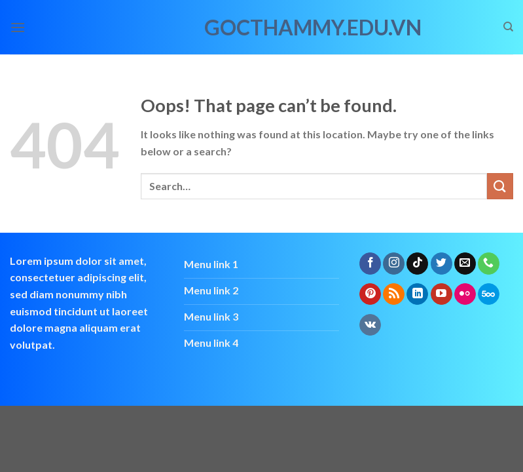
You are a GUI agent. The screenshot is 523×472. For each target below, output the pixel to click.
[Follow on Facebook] (370, 263)
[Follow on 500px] (488, 294)
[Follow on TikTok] (417, 263)
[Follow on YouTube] (441, 294)
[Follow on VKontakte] (370, 325)
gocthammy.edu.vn (261, 27)
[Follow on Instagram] (394, 263)
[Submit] (500, 186)
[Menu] (18, 27)
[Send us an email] (465, 263)
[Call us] (488, 263)
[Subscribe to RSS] (394, 294)
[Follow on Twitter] (441, 263)
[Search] (508, 26)
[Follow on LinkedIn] (417, 294)
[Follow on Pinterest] (370, 294)
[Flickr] (465, 294)
